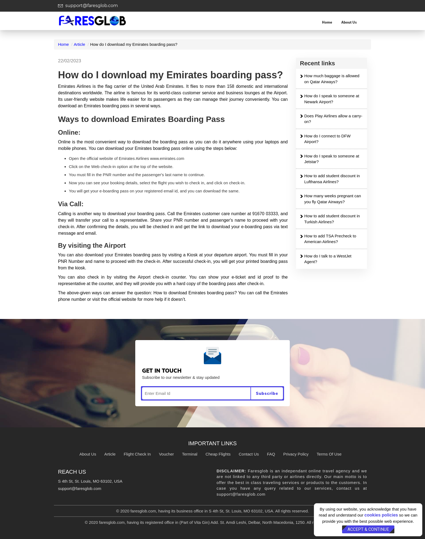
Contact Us (249, 454)
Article (79, 44)
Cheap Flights (218, 454)
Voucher (166, 454)
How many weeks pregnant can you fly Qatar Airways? (332, 198)
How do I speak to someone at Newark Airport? (331, 98)
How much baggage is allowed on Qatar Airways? (331, 78)
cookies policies (381, 515)
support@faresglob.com (88, 5)
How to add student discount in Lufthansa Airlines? (332, 178)
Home (327, 23)
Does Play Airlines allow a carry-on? (333, 119)
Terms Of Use (329, 454)
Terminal (189, 454)
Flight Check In (137, 454)
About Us (349, 23)
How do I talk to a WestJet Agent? (328, 259)
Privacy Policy (295, 454)
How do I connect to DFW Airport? (327, 139)
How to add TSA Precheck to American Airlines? (330, 239)
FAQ (271, 454)
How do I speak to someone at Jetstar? (331, 159)
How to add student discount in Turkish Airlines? (332, 219)
